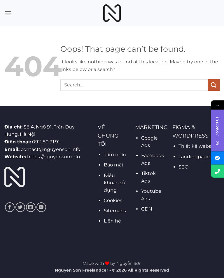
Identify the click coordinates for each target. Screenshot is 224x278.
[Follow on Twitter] (20, 207)
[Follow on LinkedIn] (31, 207)
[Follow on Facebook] (10, 207)
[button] (7, 13)
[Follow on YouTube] (41, 207)
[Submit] (214, 85)
